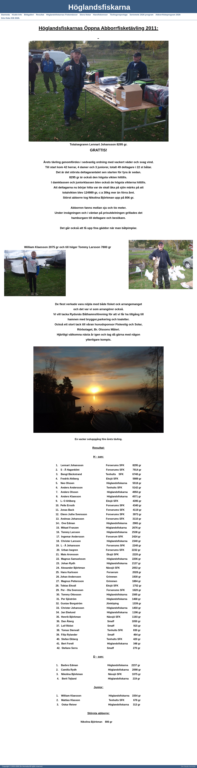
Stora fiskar (85, 15)
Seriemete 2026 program (141, 15)
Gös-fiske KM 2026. (10, 18)
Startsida (5, 15)
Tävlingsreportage (119, 15)
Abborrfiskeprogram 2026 (167, 15)
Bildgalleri (29, 15)
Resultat (40, 15)
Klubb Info (17, 15)
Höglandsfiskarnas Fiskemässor (62, 15)
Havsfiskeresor (100, 15)
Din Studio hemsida (188, 766)
